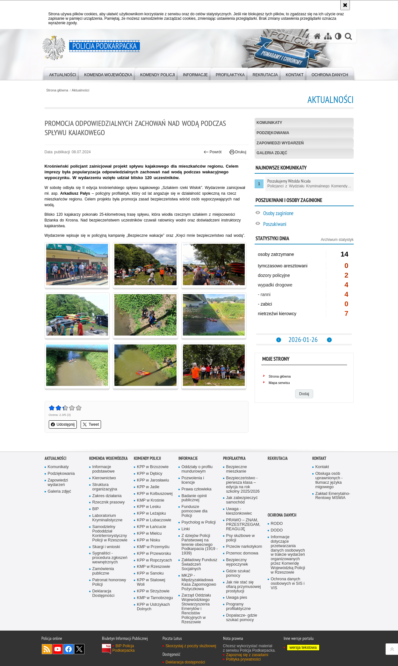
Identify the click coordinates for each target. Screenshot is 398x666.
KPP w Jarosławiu (153, 480)
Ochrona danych (282, 515)
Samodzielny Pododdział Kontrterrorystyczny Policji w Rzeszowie (109, 533)
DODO (277, 530)
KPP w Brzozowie (153, 467)
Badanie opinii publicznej (194, 498)
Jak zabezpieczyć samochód (242, 500)
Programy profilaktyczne (238, 606)
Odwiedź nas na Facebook (68, 649)
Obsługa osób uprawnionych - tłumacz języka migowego (329, 480)
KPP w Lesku (149, 507)
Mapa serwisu (279, 383)
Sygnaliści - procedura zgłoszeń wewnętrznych (109, 557)
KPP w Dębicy (150, 474)
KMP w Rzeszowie (153, 567)
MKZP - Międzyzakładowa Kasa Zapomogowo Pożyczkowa (199, 582)
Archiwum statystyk (337, 239)
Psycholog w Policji (199, 522)
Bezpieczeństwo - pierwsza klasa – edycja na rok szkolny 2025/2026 (243, 485)
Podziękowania (273, 133)
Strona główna (57, 90)
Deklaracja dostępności (185, 662)
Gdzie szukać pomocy (238, 573)
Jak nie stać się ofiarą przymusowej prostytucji (243, 586)
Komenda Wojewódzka (108, 458)
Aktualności (80, 90)
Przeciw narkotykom (244, 547)
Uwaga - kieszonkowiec (239, 511)
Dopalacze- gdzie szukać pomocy (241, 617)
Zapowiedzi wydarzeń (280, 143)
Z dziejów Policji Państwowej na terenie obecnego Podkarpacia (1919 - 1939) (200, 545)
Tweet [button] (91, 424)
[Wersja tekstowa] (338, 36)
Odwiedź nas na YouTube (58, 649)
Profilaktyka (234, 458)
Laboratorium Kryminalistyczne (107, 518)
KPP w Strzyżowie (153, 591)
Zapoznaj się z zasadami (247, 655)
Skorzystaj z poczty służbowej (191, 646)
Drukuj (237, 152)
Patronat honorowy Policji (109, 582)
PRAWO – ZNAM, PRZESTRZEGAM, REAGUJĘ (243, 524)
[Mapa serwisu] (328, 36)
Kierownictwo (104, 478)
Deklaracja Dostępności (103, 593)
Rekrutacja (278, 458)
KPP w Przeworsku (154, 554)
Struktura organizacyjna (104, 487)
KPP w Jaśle (148, 487)
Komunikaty (269, 122)
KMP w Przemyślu (153, 547)
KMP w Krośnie (150, 500)
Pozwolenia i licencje (193, 480)
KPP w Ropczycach (154, 560)
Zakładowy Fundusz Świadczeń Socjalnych (199, 564)
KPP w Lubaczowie (154, 520)
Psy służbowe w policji (240, 538)
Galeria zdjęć (272, 153)
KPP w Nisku (148, 540)
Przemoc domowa (242, 553)
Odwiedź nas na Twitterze (79, 649)
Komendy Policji (147, 458)
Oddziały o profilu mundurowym (197, 469)
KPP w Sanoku (150, 573)
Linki (186, 529)
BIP (95, 509)
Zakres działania (107, 496)
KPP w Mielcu (149, 534)
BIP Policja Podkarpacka (123, 648)
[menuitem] (62, 73)
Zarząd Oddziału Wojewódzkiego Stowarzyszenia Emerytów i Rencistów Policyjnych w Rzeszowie (196, 608)
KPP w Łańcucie (151, 527)
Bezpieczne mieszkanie (236, 469)
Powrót (212, 152)
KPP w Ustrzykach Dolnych (153, 607)
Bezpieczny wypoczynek (237, 562)
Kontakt (319, 458)
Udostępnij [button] (63, 424)
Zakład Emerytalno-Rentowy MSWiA (332, 496)
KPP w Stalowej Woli (151, 582)
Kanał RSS (47, 649)
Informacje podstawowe (103, 469)
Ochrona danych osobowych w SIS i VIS (288, 583)
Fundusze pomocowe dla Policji (194, 511)
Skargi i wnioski (106, 547)
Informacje (188, 458)
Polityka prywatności (243, 659)
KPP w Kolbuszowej (155, 494)
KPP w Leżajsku (151, 513)
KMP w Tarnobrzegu (155, 598)
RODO (277, 524)
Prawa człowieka (197, 489)
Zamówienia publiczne (103, 571)
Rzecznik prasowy (108, 502)
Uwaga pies (236, 598)
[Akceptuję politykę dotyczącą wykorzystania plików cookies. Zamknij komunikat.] (345, 5)
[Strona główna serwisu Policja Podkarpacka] (317, 36)
